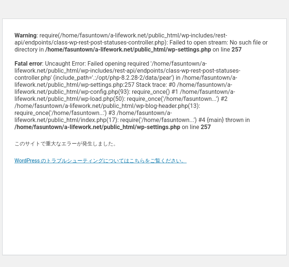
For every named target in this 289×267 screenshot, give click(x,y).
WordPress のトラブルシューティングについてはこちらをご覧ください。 (100, 161)
